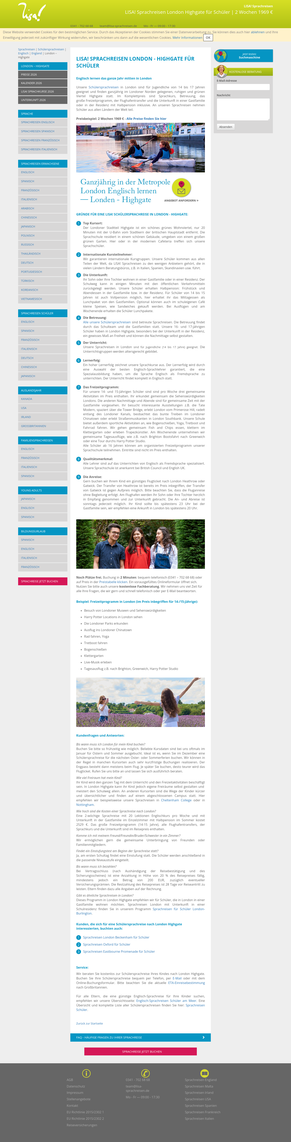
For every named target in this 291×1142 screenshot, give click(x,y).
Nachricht (223, 95)
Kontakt (72, 1105)
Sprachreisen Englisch (37, 122)
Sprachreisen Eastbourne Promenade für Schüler (119, 951)
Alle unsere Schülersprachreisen (107, 322)
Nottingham (85, 805)
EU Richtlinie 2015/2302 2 (85, 1118)
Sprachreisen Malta (199, 1086)
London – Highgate (35, 66)
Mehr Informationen (187, 37)
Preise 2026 (29, 74)
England (37, 53)
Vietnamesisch (31, 299)
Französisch (30, 190)
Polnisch (27, 235)
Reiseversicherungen (82, 1125)
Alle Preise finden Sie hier (146, 119)
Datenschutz (76, 1086)
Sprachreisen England (201, 1080)
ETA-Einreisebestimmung (186, 983)
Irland (26, 417)
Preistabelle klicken (113, 582)
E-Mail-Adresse (227, 80)
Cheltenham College (176, 800)
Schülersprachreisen (51, 49)
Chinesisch (29, 217)
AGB (70, 1080)
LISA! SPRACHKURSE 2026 (37, 91)
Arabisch (27, 208)
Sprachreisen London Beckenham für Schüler (116, 937)
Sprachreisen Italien (199, 1118)
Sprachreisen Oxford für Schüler (106, 944)
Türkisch (27, 281)
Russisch (27, 244)
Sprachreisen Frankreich (203, 1112)
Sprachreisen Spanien (201, 1105)
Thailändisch (30, 253)
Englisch (23, 53)
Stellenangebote (79, 1099)
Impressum (75, 1092)
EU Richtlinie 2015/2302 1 (85, 1112)
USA (23, 408)
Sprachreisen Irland (199, 1092)
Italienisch (29, 199)
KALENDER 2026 (31, 83)
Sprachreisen (26, 49)
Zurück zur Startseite (89, 1023)
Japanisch (28, 226)
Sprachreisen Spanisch (37, 131)
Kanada (26, 399)
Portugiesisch (31, 272)
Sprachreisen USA (198, 1099)
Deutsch (27, 262)
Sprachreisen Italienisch (39, 149)
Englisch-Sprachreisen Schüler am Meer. (166, 1001)
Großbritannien (33, 426)
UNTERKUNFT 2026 (33, 100)
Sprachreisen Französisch (40, 140)
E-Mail (177, 978)
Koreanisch (29, 290)
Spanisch (27, 181)
